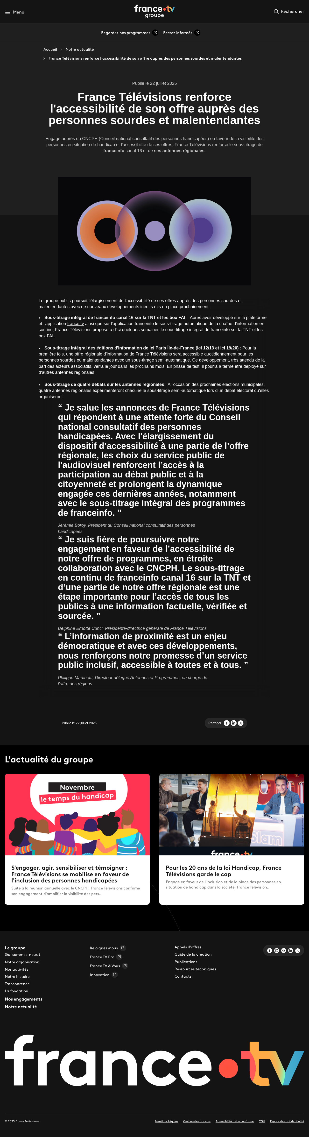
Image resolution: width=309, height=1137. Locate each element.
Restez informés (181, 32)
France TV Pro (106, 957)
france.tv (75, 323)
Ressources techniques (195, 968)
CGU (262, 1121)
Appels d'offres (188, 947)
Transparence (17, 983)
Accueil (50, 49)
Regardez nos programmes (129, 32)
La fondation (16, 990)
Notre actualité (80, 49)
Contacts (183, 976)
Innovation (104, 975)
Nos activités (16, 969)
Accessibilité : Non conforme (235, 1121)
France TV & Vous (109, 966)
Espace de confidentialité (287, 1121)
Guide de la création (193, 954)
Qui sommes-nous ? (23, 954)
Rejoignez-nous (108, 948)
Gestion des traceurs (197, 1121)
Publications (186, 961)
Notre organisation (22, 961)
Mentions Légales (166, 1121)
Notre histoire (17, 976)
